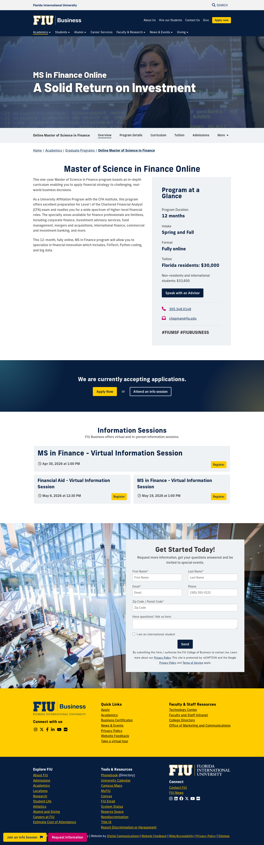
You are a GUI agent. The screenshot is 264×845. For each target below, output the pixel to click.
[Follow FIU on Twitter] (187, 798)
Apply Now (105, 391)
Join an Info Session (25, 837)
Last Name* (196, 571)
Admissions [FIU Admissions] (41, 780)
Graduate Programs (80, 150)
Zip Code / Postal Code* (148, 601)
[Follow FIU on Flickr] (199, 798)
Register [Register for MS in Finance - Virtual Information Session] (218, 465)
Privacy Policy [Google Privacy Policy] (167, 662)
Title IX (106, 822)
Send (185, 644)
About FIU (40, 775)
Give (206, 20)
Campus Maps (111, 785)
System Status (112, 806)
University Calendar (116, 780)
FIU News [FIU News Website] (176, 793)
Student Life (42, 801)
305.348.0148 (180, 309)
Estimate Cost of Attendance (54, 822)
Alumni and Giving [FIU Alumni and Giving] (46, 812)
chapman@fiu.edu (182, 318)
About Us (150, 20)
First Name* (140, 571)
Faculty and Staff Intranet (188, 715)
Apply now (222, 20)
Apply (105, 710)
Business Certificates (117, 720)
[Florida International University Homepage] (55, 5)
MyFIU (106, 791)
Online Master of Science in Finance (61, 135)
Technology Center (183, 710)
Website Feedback (115, 736)
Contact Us (192, 20)
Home (37, 150)
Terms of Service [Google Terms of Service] (193, 662)
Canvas (106, 796)
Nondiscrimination (114, 817)
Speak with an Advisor (182, 293)
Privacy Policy (162, 657)
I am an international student (153, 634)
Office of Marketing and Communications (200, 725)
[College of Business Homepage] (57, 20)
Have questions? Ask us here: (152, 616)
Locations (40, 791)
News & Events (112, 725)
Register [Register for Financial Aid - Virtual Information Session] (119, 496)
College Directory (182, 720)
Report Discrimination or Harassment (128, 827)
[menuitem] (42, 32)
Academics (53, 150)
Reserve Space (112, 812)
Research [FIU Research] (40, 796)
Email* (136, 586)
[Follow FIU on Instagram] (171, 798)
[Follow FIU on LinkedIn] (176, 798)
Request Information (67, 837)
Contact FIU (178, 788)
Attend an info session (150, 391)
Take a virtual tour (114, 741)
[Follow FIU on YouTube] (193, 798)
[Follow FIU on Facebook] (182, 798)
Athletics (39, 806)
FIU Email (108, 801)
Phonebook (109, 775)
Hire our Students (170, 20)
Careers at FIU (43, 817)
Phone (192, 586)
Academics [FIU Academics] (41, 785)
